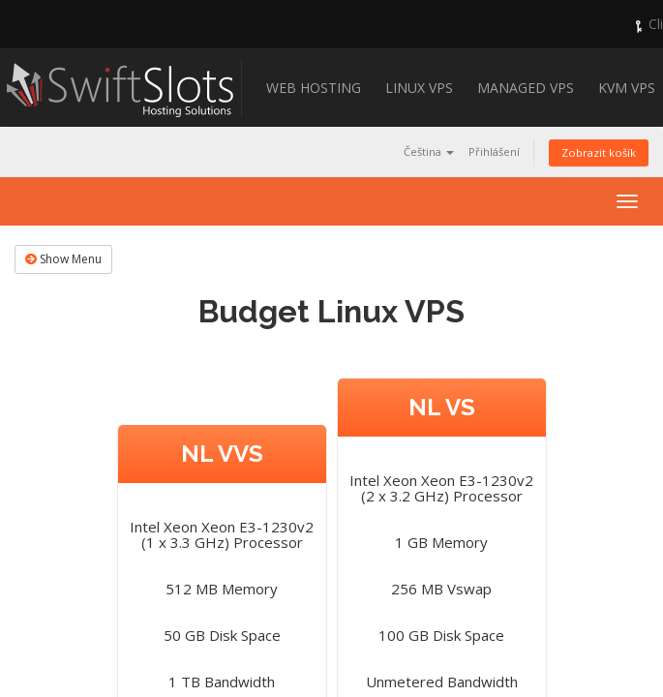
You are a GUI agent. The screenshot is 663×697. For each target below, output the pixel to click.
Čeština (429, 151)
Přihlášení (494, 151)
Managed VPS (525, 87)
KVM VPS (626, 87)
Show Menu (63, 259)
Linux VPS (419, 87)
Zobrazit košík (598, 152)
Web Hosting (313, 87)
